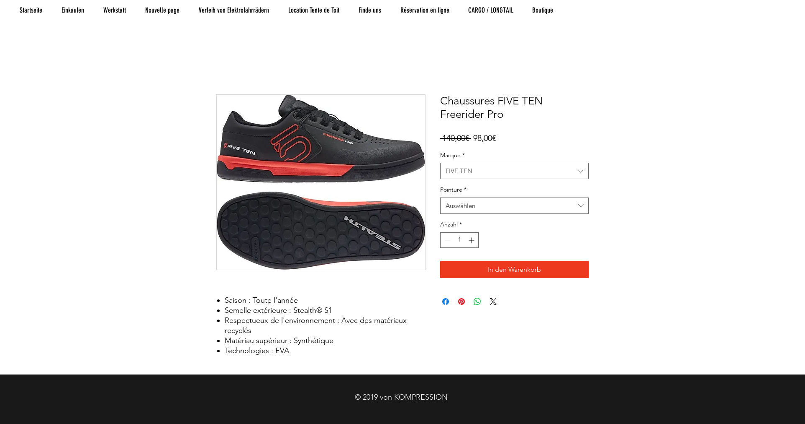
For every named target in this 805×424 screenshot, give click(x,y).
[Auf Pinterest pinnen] (461, 302)
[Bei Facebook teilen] (446, 302)
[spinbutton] (459, 240)
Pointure (453, 189)
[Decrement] (446, 240)
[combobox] (514, 171)
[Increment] (472, 240)
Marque (452, 155)
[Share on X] (493, 302)
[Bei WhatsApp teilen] (477, 302)
